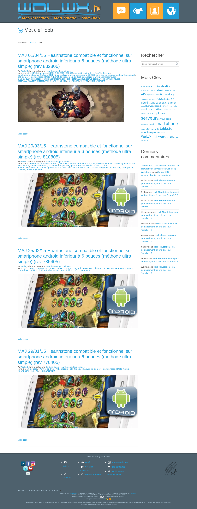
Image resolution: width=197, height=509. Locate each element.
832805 (60, 73)
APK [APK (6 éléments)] (144, 94)
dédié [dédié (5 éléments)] (144, 102)
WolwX (24, 71)
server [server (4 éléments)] (163, 113)
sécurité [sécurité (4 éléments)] (155, 129)
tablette (84, 81)
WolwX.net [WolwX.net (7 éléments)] (149, 137)
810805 (63, 164)
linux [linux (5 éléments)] (149, 109)
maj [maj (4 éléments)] (161, 109)
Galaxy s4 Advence (116, 268)
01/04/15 (32, 73)
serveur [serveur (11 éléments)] (149, 118)
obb (68, 79)
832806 (69, 73)
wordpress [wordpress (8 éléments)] (167, 137)
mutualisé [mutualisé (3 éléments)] (167, 110)
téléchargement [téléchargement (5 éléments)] (151, 132)
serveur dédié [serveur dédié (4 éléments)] (164, 119)
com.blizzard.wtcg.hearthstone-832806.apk (78, 75)
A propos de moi (117, 462)
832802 (52, 73)
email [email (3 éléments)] (151, 103)
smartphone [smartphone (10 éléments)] (166, 123)
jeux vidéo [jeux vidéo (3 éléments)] (173, 106)
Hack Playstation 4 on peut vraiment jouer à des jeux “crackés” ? (158, 183)
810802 (54, 164)
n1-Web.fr (133, 493)
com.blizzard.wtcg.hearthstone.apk (118, 75)
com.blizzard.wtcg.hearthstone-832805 (37, 75)
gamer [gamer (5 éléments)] (172, 102)
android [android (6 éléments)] (159, 90)
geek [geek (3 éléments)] (143, 106)
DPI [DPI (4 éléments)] (172, 99)
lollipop (63, 77)
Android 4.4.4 (89, 73)
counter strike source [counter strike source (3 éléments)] (149, 99)
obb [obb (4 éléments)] (143, 113)
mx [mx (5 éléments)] (174, 109)
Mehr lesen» (23, 134)
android (78, 73)
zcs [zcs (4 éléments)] (177, 137)
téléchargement (97, 81)
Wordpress (73, 493)
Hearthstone (52, 71)
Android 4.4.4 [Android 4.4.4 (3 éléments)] (170, 91)
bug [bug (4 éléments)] (172, 94)
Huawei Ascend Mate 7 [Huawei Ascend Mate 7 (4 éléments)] (157, 106)
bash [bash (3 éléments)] (158, 95)
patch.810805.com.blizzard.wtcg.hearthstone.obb (96, 167)
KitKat (56, 77)
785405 (60, 268)
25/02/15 (32, 268)
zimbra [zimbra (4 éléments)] (144, 140)
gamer (25, 77)
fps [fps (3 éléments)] (166, 103)
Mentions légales (93, 474)
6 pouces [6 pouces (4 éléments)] (145, 86)
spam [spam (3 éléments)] (143, 129)
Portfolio (86, 462)
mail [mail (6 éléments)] (156, 109)
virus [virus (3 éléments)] (163, 133)
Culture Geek (52, 367)
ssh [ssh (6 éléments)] (148, 128)
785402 (52, 268)
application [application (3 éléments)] (151, 95)
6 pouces (42, 73)
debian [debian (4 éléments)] (166, 99)
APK (99, 73)
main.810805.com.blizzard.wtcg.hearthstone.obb (42, 167)
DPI (19, 77)
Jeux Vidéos (65, 71)
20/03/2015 (34, 164)
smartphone (73, 81)
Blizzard (106, 73)
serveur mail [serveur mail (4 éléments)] (147, 124)
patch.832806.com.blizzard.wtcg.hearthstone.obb (42, 81)
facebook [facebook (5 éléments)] (158, 102)
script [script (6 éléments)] (155, 113)
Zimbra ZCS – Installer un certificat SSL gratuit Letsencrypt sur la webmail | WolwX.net (160, 169)
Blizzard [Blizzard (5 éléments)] (165, 94)
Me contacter (118, 467)
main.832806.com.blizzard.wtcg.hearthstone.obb (42, 79)
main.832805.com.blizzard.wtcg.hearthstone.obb (92, 77)
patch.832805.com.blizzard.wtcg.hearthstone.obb (96, 79)
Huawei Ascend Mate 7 (41, 77)
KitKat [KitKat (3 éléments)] (143, 110)
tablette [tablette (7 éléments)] (166, 128)
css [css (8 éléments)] (160, 99)
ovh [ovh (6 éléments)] (148, 113)
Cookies (67, 478)
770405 (42, 369)
